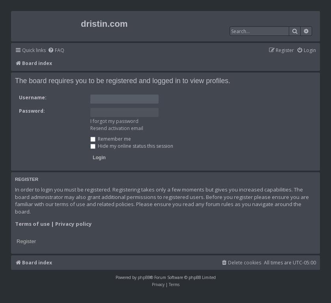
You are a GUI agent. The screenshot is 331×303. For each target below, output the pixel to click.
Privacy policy (73, 223)
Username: (33, 97)
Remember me (110, 139)
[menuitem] (56, 50)
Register (26, 241)
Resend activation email (116, 128)
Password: (32, 111)
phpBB (144, 277)
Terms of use (32, 223)
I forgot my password (114, 121)
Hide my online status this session (131, 146)
